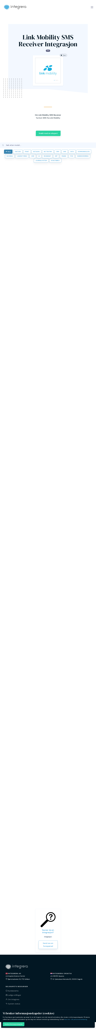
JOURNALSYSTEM (41, 160)
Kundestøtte (13, 991)
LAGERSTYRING (22, 156)
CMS (32, 156)
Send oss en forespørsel (48, 944)
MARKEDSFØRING (82, 156)
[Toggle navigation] (92, 7)
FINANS (64, 156)
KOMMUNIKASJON (83, 151)
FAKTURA (18, 151)
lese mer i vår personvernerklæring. (75, 1019)
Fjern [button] (63, 55)
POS (71, 156)
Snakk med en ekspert (48, 133)
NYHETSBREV (55, 160)
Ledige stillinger (14, 995)
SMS (64, 151)
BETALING (36, 151)
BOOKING (10, 156)
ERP (56, 156)
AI (39, 156)
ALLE (8, 151)
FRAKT (27, 151)
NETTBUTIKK (48, 151)
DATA (72, 151)
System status (14, 1004)
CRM (57, 151)
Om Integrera (13, 999)
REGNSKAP (47, 156)
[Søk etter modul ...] (50, 145)
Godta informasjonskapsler (14, 1024)
